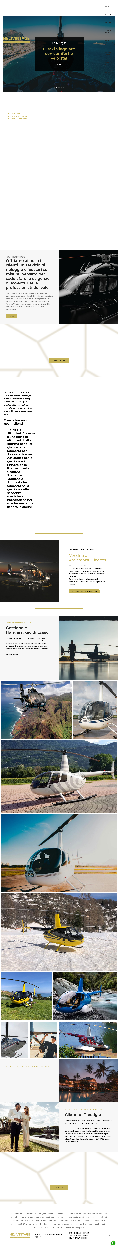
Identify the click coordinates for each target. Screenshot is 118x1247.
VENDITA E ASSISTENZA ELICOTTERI (101, 591)
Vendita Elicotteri (62, 12)
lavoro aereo (45, 12)
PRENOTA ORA (59, 362)
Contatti (77, 12)
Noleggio (60, 4)
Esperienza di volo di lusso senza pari (59, 53)
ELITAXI (11, 316)
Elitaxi (50, 4)
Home (42, 4)
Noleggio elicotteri (15, 517)
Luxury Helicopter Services (59, 46)
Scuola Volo (73, 4)
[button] (54, 87)
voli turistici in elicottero (92, 4)
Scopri (59, 62)
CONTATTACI (58, 1189)
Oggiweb (38, 1237)
